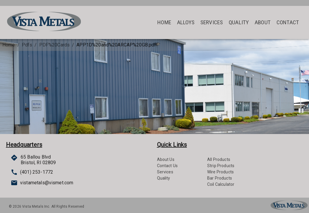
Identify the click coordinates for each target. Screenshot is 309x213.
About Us (165, 159)
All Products (218, 159)
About (263, 22)
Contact (288, 22)
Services (211, 22)
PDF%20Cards (54, 45)
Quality (239, 22)
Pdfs (27, 45)
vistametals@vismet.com (36, 182)
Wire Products (220, 172)
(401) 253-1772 (32, 172)
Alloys (185, 22)
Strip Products (220, 165)
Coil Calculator (220, 184)
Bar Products (219, 178)
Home (164, 22)
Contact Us (167, 165)
